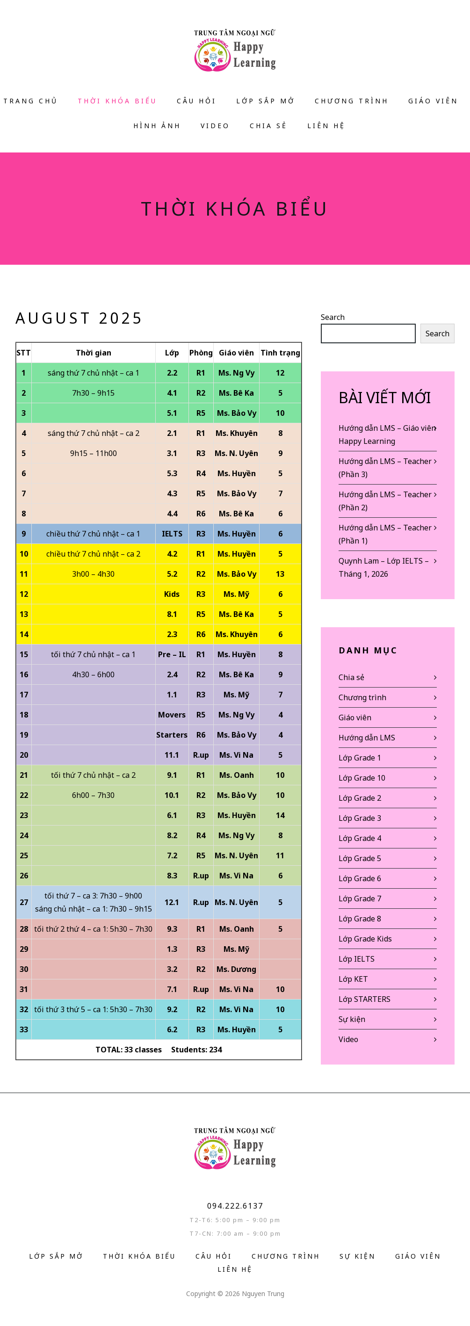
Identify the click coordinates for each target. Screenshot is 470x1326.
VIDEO (215, 125)
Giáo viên (355, 717)
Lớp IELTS (357, 959)
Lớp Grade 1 (360, 758)
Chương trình (352, 100)
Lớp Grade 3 (360, 818)
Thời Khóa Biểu (117, 100)
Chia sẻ (269, 125)
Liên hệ (326, 125)
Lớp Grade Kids (365, 939)
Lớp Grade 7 (360, 898)
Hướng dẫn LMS (367, 737)
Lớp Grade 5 (360, 858)
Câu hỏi (197, 100)
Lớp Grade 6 (360, 878)
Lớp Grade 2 (360, 798)
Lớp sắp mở (265, 100)
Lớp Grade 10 (362, 778)
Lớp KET (353, 979)
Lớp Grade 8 (360, 918)
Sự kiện (352, 1019)
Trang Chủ (30, 100)
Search (333, 317)
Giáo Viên (433, 100)
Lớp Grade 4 (360, 838)
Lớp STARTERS (364, 999)
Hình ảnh (157, 125)
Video (348, 1039)
